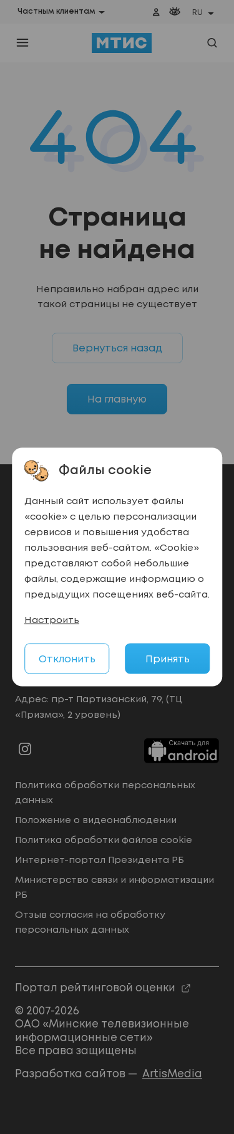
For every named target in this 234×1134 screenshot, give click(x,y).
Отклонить (67, 659)
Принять (167, 659)
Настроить (51, 620)
